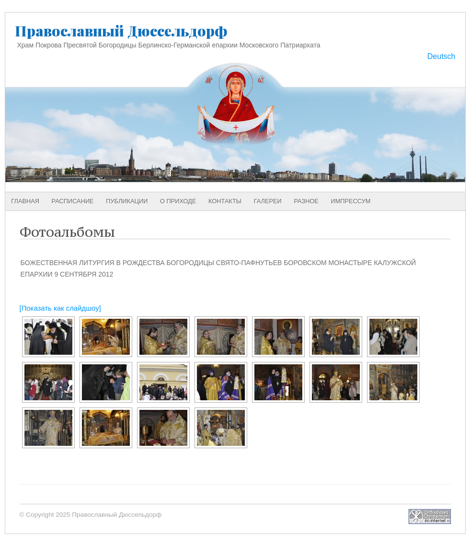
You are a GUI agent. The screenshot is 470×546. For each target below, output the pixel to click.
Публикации (127, 201)
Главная (25, 201)
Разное (306, 201)
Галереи (268, 201)
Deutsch (441, 56)
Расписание (73, 201)
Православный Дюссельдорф (121, 30)
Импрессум (351, 201)
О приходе (178, 201)
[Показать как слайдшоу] (60, 308)
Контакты (224, 201)
